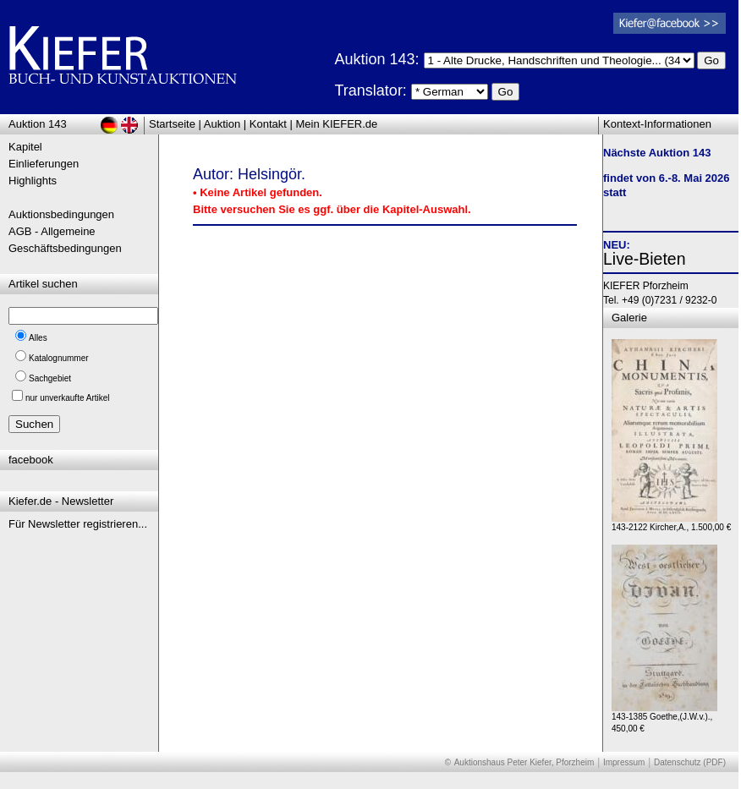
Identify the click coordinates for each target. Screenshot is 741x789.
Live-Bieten (644, 258)
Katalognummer (59, 358)
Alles (38, 337)
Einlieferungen (43, 163)
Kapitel (25, 146)
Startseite (172, 124)
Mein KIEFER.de (337, 124)
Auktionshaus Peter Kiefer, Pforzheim (524, 762)
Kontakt (268, 124)
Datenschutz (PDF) (690, 762)
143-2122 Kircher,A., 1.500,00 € (671, 523)
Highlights (32, 180)
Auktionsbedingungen (61, 214)
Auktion (222, 124)
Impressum (624, 762)
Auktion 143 (37, 124)
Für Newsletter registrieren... (77, 524)
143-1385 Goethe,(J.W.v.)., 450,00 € (664, 718)
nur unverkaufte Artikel (67, 398)
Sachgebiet (50, 378)
